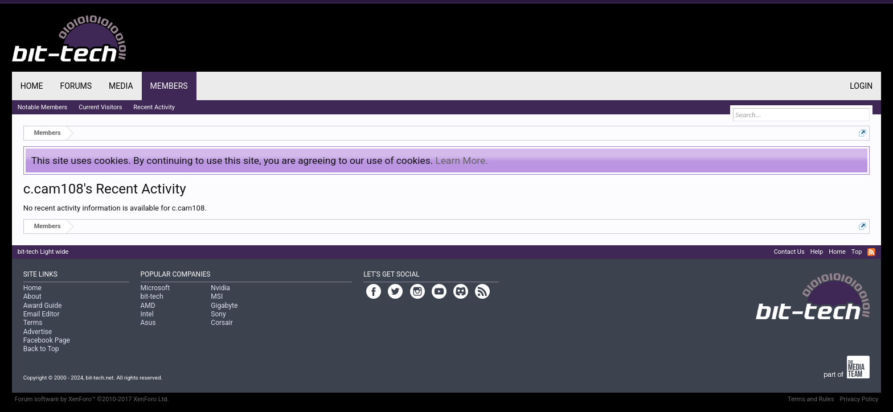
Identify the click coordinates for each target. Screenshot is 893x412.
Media (121, 85)
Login (861, 85)
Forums (76, 85)
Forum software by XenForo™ (92, 399)
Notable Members (43, 107)
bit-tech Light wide (43, 252)
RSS (871, 252)
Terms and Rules (811, 399)
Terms (33, 323)
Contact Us (789, 252)
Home (32, 85)
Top (856, 252)
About (32, 296)
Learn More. (462, 160)
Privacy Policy (859, 399)
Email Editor (41, 314)
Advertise (37, 332)
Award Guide (42, 306)
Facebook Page (46, 340)
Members (169, 85)
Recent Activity (154, 107)
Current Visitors (100, 107)
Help (817, 252)
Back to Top (41, 349)
